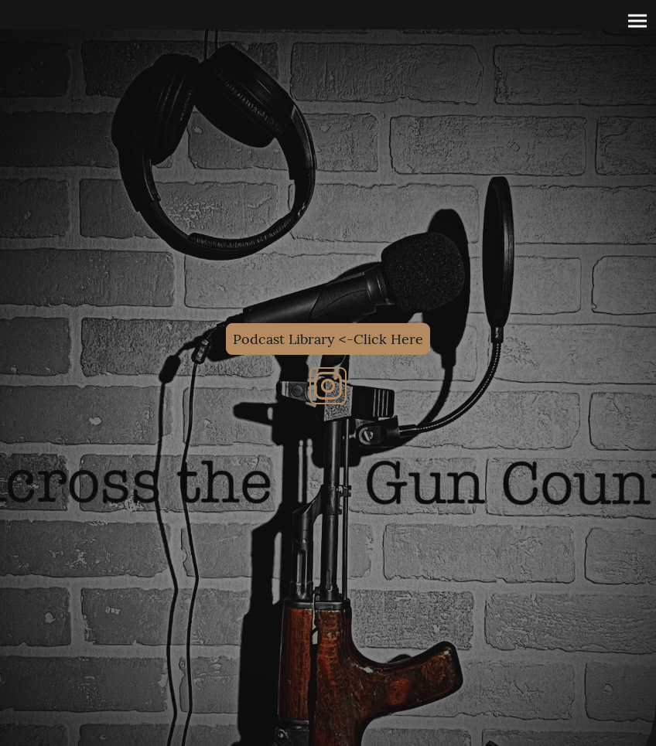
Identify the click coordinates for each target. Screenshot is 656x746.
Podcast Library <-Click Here (328, 339)
